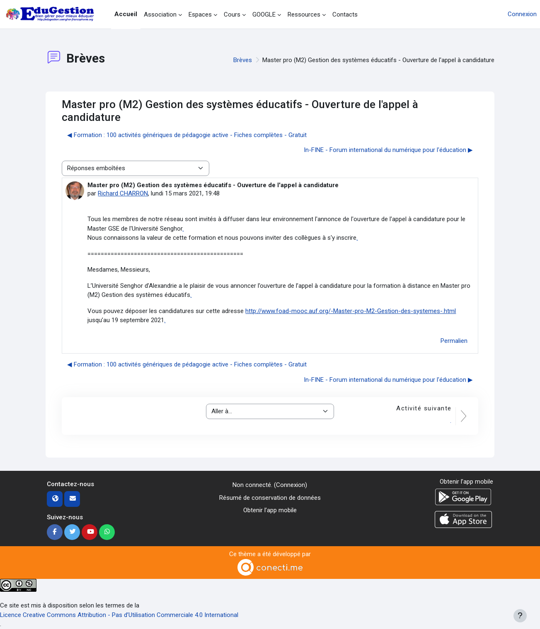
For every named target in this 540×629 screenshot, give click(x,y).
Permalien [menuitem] (454, 341)
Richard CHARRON (123, 193)
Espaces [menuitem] (200, 14)
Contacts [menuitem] (345, 14)
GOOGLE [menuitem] (264, 14)
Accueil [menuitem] (125, 14)
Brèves (242, 60)
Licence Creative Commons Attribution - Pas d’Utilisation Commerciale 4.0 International (119, 615)
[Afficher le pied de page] (520, 615)
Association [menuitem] (160, 14)
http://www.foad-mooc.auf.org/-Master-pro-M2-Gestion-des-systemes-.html (350, 311)
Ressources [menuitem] (304, 14)
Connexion (522, 14)
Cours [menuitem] (232, 14)
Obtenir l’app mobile (270, 510)
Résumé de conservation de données (270, 497)
